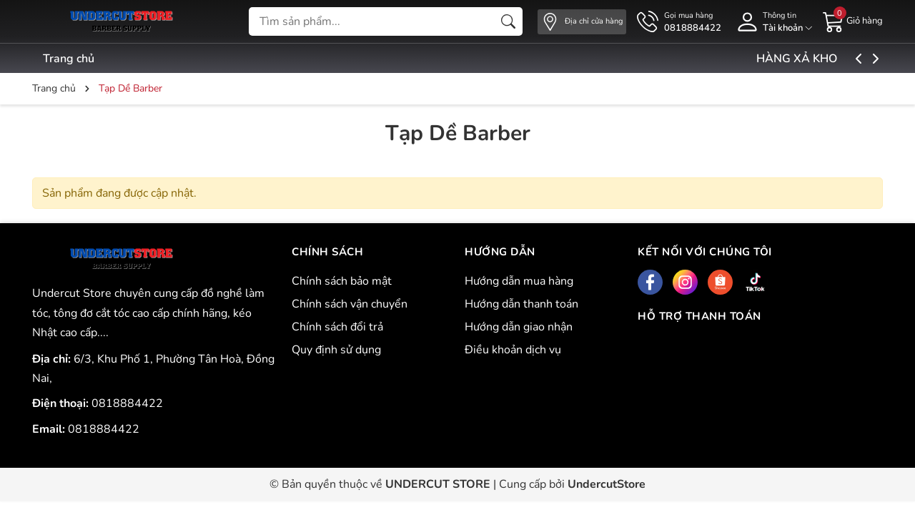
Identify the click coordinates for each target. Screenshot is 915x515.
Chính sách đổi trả (337, 327)
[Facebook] (650, 282)
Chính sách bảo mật (342, 281)
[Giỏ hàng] (853, 20)
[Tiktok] (755, 282)
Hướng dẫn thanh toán (521, 304)
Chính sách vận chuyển (349, 304)
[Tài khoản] (772, 21)
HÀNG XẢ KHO (831, 59)
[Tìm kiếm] (508, 21)
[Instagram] (685, 282)
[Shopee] (720, 282)
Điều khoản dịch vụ (513, 350)
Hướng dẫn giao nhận (519, 327)
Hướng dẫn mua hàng (519, 281)
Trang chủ (68, 59)
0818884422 (127, 403)
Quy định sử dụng (336, 350)
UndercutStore (607, 484)
